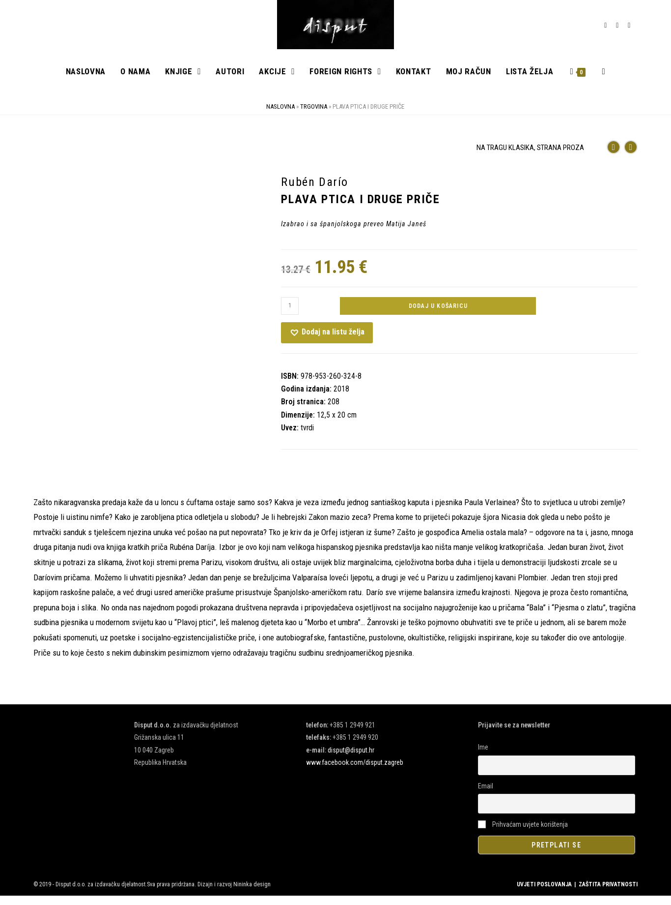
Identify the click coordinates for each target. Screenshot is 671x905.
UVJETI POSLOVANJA (544, 893)
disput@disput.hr (351, 759)
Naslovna (280, 116)
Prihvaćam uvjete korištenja (523, 833)
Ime (483, 756)
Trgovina (313, 116)
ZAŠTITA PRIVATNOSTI (608, 893)
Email (485, 795)
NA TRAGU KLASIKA (505, 156)
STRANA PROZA (560, 156)
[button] (327, 341)
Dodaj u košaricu (438, 314)
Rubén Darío (314, 191)
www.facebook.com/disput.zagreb (354, 772)
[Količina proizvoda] (290, 315)
